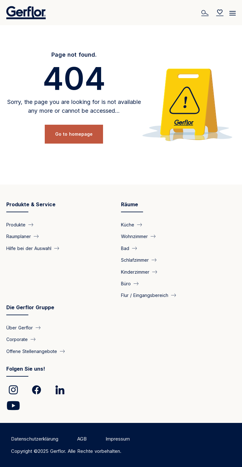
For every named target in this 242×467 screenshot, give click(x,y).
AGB (82, 439)
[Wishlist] (220, 12)
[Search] (205, 12)
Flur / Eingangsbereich (144, 295)
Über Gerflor (19, 327)
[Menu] (232, 11)
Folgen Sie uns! (25, 369)
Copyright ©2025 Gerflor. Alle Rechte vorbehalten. (66, 451)
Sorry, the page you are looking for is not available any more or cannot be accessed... (74, 106)
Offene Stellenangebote (31, 351)
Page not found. (74, 54)
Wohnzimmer (134, 236)
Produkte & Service (30, 204)
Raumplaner (18, 236)
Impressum (118, 439)
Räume (129, 204)
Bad (125, 248)
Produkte (16, 224)
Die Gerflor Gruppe (30, 307)
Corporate (17, 339)
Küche (127, 224)
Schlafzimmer (135, 260)
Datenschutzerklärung (34, 439)
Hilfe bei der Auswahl (28, 248)
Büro (126, 283)
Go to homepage (74, 134)
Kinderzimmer (135, 271)
